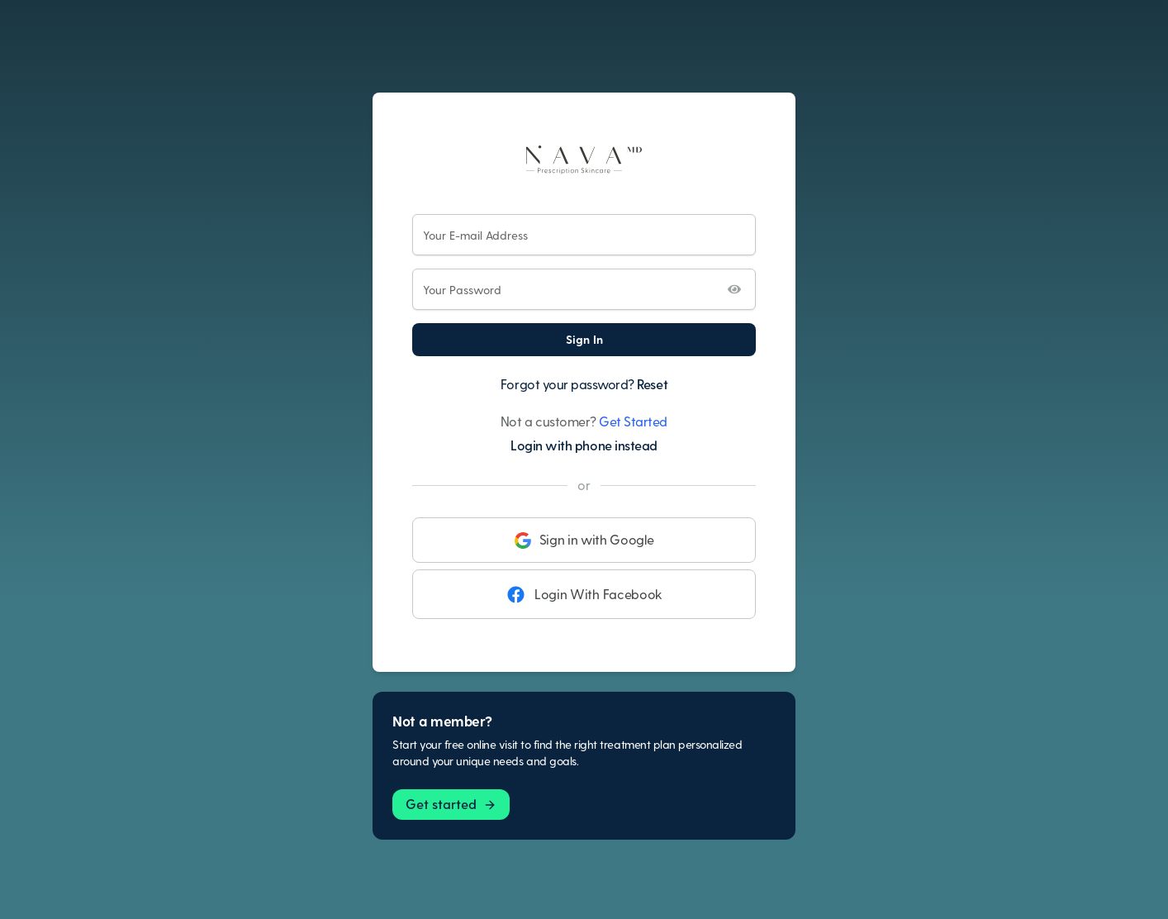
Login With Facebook (584, 594)
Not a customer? (584, 421)
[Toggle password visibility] (734, 289)
